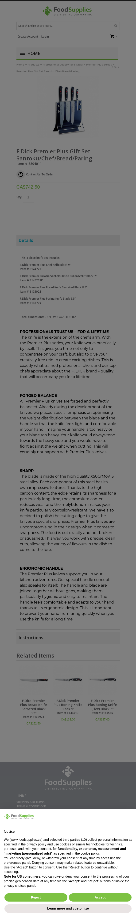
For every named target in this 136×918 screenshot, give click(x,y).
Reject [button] (36, 897)
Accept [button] (100, 897)
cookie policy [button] (90, 853)
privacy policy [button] (36, 844)
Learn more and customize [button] (68, 908)
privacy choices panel (19, 885)
